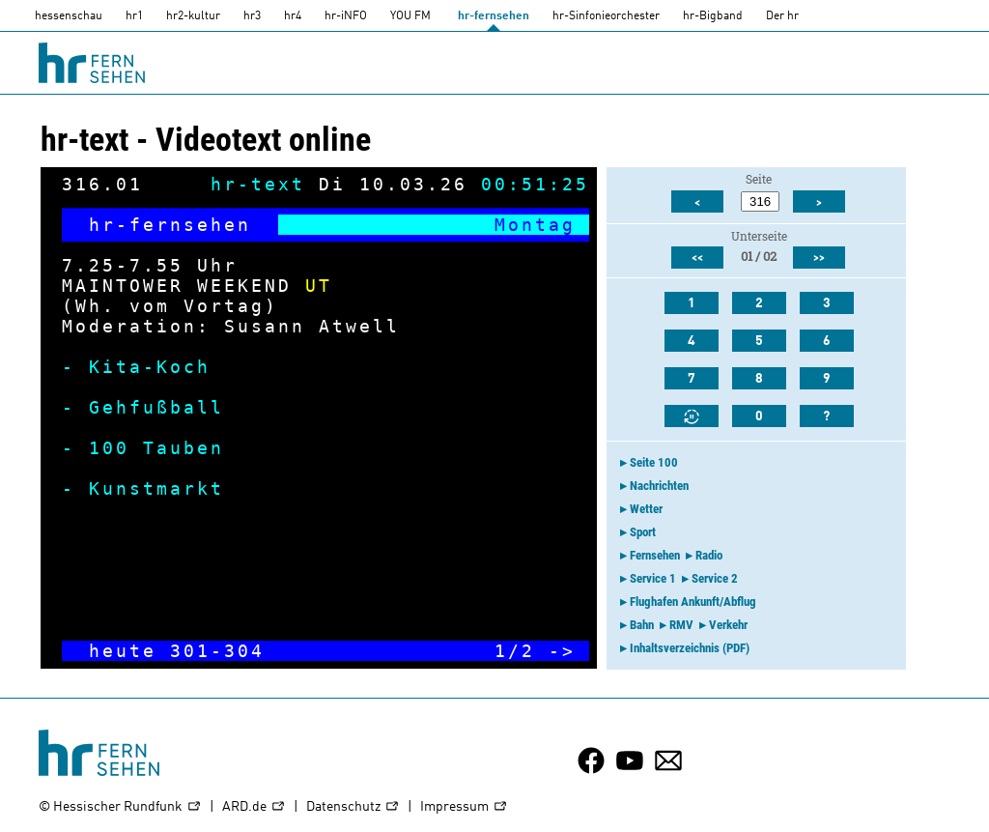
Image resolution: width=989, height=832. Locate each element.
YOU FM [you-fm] (410, 16)
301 (190, 651)
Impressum (464, 807)
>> (819, 258)
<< (697, 258)
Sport (643, 532)
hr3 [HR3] (252, 16)
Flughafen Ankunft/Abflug (693, 601)
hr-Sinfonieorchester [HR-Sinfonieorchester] (606, 16)
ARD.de (254, 807)
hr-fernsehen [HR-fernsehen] (493, 16)
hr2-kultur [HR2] (193, 16)
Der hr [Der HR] (782, 16)
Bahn (642, 624)
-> (562, 651)
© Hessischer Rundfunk (120, 807)
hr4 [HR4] (292, 16)
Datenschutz (353, 807)
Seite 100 (654, 462)
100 (109, 448)
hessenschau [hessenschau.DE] (68, 16)
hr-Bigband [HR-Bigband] (713, 16)
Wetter (646, 509)
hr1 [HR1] (134, 16)
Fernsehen (655, 555)
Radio (708, 555)
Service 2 (715, 578)
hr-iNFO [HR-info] (346, 16)
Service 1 (653, 578)
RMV (681, 624)
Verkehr (728, 624)
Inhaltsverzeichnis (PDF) (689, 648)
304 (244, 651)
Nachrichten (659, 485)
